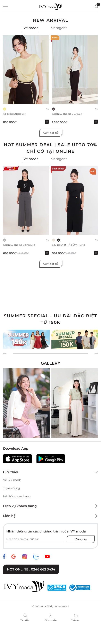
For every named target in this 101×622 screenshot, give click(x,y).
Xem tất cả (50, 132)
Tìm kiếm (25, 620)
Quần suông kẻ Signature (19, 244)
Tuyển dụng (11, 488)
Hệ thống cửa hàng (17, 496)
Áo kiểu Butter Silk (14, 113)
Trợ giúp (75, 620)
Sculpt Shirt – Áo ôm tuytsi (68, 244)
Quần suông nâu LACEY (67, 113)
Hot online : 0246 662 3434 (31, 569)
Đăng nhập (51, 620)
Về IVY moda (12, 480)
